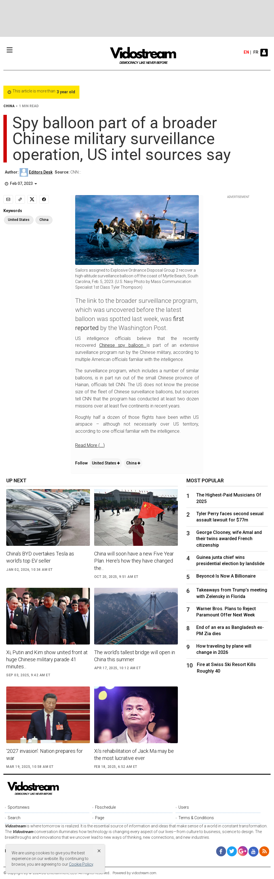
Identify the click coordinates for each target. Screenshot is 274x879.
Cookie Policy (81, 864)
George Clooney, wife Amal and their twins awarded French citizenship (229, 539)
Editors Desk (40, 172)
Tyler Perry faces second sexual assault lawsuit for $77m (230, 517)
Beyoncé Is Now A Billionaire (226, 576)
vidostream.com (144, 873)
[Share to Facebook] (44, 199)
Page (99, 817)
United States (106, 463)
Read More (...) (90, 445)
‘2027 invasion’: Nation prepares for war (44, 754)
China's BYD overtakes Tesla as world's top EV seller (40, 557)
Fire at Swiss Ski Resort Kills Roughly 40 (226, 667)
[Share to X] (32, 199)
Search (14, 817)
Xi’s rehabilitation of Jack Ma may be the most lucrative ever (134, 754)
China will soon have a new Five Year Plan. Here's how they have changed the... (134, 561)
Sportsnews (18, 807)
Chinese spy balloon (123, 345)
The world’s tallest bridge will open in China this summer (134, 655)
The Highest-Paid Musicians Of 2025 (228, 498)
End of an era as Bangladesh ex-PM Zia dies (230, 630)
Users (183, 807)
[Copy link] (20, 199)
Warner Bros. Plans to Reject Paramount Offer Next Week (226, 612)
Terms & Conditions (196, 817)
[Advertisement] (137, 18)
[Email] (8, 199)
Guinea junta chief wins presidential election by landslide (230, 560)
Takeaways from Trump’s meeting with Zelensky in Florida (231, 593)
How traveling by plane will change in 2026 (223, 649)
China (133, 463)
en (246, 52)
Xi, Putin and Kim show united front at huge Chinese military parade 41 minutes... (47, 659)
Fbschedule (105, 807)
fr (255, 52)
